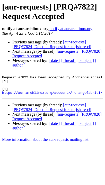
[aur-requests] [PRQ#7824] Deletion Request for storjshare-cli (51, 44)
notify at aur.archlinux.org (70, 28)
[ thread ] (68, 60)
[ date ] (54, 60)
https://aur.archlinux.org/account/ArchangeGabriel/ (52, 96)
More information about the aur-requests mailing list (45, 143)
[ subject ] (85, 60)
